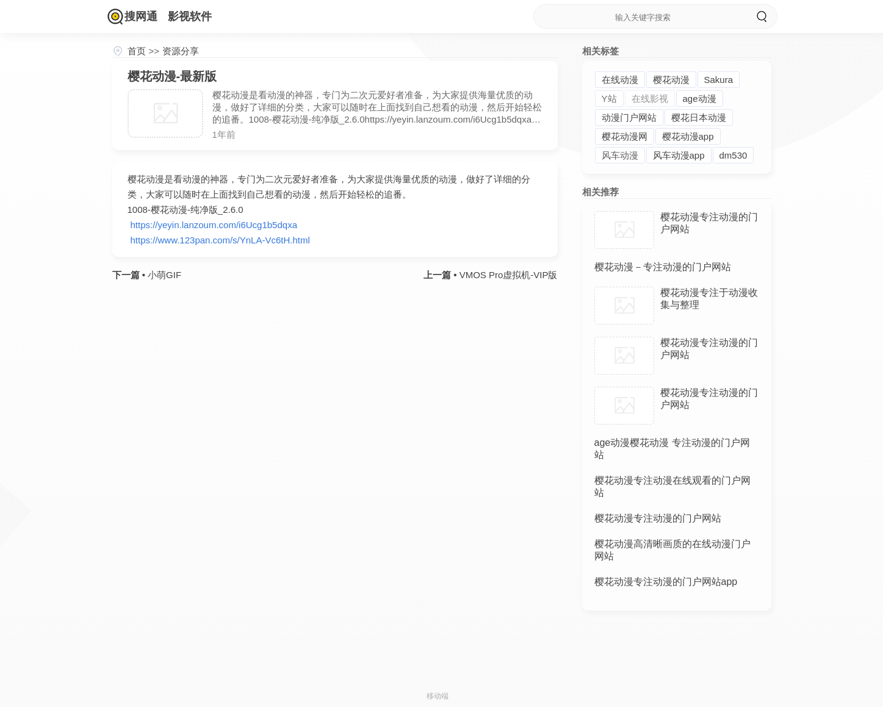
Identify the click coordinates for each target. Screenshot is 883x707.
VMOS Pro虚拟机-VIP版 (506, 275)
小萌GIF (163, 275)
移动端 (438, 696)
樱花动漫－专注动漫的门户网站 (662, 267)
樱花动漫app (688, 136)
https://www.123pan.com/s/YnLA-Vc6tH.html (220, 240)
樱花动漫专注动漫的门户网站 (657, 518)
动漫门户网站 (629, 117)
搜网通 (140, 16)
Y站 (609, 98)
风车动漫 (620, 155)
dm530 (733, 155)
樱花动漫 (671, 79)
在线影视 (650, 98)
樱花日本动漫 (698, 117)
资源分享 (180, 51)
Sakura (718, 79)
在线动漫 (620, 79)
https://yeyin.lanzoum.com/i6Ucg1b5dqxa (214, 225)
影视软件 (190, 16)
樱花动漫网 (624, 136)
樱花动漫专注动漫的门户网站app (666, 581)
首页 (137, 51)
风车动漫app (679, 155)
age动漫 (699, 98)
